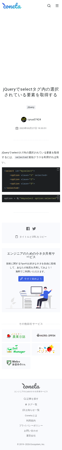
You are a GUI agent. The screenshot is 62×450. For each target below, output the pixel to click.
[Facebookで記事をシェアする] (28, 228)
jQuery (31, 107)
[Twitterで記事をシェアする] (34, 228)
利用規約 (31, 420)
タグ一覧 (31, 404)
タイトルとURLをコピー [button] (31, 236)
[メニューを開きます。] (57, 5)
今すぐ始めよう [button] (31, 278)
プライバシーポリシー (31, 425)
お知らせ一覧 (31, 410)
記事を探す (31, 398)
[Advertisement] (31, 44)
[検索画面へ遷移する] (49, 5)
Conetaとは (31, 415)
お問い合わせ (31, 430)
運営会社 (31, 435)
